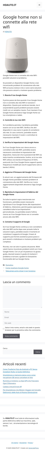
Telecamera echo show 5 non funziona (20, 271)
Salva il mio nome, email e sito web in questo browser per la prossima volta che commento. (23, 328)
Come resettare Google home (17, 268)
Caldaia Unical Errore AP (12, 387)
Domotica (9, 265)
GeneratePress (34, 448)
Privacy (30, 443)
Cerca (5, 348)
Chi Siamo (14, 443)
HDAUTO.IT (9, 5)
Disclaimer (23, 443)
